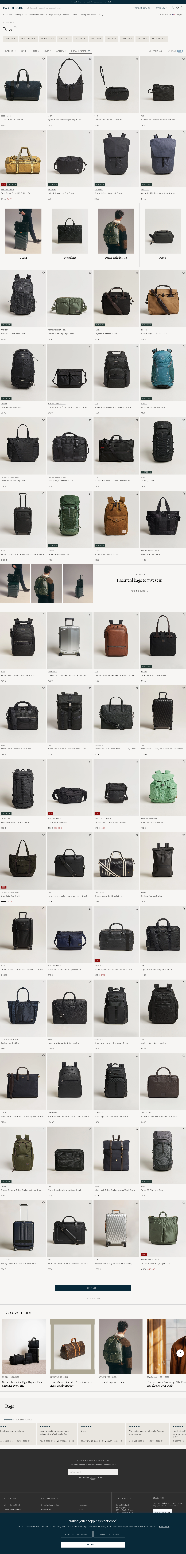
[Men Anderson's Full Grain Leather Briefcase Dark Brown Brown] (163, 1081)
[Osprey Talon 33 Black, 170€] (163, 452)
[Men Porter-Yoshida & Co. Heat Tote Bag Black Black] (163, 519)
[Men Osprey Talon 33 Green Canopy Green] (69, 519)
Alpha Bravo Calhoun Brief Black (16, 749)
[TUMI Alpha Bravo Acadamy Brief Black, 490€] (163, 941)
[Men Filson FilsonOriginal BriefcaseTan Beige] (163, 298)
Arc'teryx (52, 189)
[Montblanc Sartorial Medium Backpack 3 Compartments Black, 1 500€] (69, 1088)
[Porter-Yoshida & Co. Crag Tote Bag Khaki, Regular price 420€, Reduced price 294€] (23, 867)
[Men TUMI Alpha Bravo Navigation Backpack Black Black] (116, 372)
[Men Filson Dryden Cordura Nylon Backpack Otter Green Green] (23, 1155)
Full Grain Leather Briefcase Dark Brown (160, 1116)
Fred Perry (99, 892)
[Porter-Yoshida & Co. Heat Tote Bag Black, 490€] (163, 526)
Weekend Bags (159, 39)
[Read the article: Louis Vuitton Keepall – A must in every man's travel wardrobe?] (72, 1353)
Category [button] (11, 51)
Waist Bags (10, 39)
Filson (97, 330)
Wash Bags (64, 39)
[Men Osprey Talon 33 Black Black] (163, 446)
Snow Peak (5, 819)
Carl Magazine (164, 15)
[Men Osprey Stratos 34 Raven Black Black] (23, 372)
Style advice (162, 8)
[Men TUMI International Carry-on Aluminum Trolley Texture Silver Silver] (116, 1228)
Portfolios (80, 39)
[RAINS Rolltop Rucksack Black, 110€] (163, 867)
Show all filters (80, 51)
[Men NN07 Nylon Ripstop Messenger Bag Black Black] (69, 84)
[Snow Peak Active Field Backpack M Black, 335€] (23, 794)
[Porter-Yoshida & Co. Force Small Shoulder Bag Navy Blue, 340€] (69, 941)
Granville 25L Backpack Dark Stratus (158, 193)
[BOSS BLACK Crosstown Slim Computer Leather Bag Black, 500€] (116, 720)
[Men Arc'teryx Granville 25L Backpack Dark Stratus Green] (163, 158)
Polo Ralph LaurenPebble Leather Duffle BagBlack (113, 969)
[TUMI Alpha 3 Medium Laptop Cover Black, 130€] (69, 1162)
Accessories (8, 23)
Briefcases (96, 39)
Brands (66, 14)
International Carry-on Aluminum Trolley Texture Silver (113, 1263)
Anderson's (146, 1113)
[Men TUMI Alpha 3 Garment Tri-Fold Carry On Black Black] (116, 446)
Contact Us (46, 1509)
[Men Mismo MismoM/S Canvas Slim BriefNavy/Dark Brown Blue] (23, 1081)
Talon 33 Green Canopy (58, 554)
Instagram (83, 1505)
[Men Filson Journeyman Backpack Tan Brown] (116, 519)
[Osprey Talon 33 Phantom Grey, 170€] (163, 1162)
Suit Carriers (47, 39)
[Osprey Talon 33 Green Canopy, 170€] (69, 526)
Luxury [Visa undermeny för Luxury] (100, 14)
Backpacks (127, 39)
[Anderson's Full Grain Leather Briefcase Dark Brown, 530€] (163, 1088)
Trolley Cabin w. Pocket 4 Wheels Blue (18, 1263)
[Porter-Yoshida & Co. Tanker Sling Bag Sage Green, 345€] (69, 305)
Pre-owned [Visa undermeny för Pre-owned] (91, 14)
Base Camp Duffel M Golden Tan (16, 193)
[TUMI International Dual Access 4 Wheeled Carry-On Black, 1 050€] (23, 941)
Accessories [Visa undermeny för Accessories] (34, 14)
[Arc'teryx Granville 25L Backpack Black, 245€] (116, 165)
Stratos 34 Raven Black (11, 407)
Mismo (3, 1113)
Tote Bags (142, 39)
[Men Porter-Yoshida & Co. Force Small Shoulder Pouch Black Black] (116, 787)
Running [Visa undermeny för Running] (82, 14)
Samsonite (52, 671)
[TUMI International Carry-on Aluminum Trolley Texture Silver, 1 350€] (116, 1235)
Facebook (82, 1509)
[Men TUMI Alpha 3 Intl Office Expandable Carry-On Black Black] (23, 519)
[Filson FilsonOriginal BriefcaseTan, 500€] (163, 305)
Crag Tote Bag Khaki (10, 896)
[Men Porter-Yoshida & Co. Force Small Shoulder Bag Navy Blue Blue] (69, 934)
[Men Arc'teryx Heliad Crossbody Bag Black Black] (69, 158)
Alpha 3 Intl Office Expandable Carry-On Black (22, 554)
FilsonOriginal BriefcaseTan (154, 334)
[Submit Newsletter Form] (114, 1472)
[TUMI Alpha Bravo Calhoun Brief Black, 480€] (23, 720)
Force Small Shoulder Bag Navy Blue (64, 969)
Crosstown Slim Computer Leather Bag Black (115, 749)
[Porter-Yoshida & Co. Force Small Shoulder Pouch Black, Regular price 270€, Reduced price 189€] (116, 794)
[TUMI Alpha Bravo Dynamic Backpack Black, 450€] (23, 647)
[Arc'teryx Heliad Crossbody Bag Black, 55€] (69, 165)
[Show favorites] (177, 7)
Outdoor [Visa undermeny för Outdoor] (74, 14)
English (179, 15)
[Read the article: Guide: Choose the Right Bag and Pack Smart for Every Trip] (24, 1353)
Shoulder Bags (28, 39)
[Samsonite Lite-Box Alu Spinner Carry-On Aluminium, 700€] (69, 647)
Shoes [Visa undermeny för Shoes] (24, 14)
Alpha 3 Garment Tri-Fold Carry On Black (114, 481)
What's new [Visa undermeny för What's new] (7, 14)
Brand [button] (25, 51)
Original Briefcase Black (106, 334)
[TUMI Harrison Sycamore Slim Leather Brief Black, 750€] (69, 1235)
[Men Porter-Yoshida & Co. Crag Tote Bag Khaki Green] (23, 861)
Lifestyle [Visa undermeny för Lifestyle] (57, 14)
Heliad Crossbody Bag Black (61, 193)
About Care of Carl (12, 1505)
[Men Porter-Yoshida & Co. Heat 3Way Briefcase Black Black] (69, 446)
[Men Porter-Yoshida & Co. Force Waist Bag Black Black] (69, 787)
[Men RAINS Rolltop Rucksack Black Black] (163, 861)
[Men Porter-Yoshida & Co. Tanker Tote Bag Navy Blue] (23, 1008)
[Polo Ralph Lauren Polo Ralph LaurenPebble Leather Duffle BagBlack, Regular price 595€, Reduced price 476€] (116, 941)
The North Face (7, 189)
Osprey (4, 403)
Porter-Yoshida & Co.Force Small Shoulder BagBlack (67, 407)
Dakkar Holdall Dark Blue (13, 119)
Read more (164, 1526)
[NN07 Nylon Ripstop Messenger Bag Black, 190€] (69, 91)
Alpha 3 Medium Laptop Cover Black (64, 1190)
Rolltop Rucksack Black (152, 896)
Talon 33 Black (148, 481)
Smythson (52, 1039)
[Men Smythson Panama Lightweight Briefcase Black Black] (69, 1008)
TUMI (96, 116)
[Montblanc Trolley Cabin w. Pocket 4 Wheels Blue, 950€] (23, 1235)
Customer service (141, 8)
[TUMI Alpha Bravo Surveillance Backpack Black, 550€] (69, 720)
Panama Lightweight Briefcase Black (65, 1043)
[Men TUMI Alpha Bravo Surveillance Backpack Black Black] (69, 714)
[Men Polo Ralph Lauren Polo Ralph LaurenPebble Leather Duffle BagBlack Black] (116, 934)
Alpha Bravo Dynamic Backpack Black (18, 675)
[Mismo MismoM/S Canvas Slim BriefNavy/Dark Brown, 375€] (23, 1088)
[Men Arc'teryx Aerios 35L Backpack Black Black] (23, 298)
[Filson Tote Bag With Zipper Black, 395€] (163, 647)
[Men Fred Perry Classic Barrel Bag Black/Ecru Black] (116, 861)
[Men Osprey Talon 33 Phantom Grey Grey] (163, 1155)
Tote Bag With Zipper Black (153, 675)
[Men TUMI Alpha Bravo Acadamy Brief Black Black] (163, 934)
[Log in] (173, 8)
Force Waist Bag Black (58, 822)
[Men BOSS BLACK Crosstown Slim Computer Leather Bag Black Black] (116, 714)
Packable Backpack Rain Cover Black (158, 119)
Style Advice (139, 575)
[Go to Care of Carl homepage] (13, 8)
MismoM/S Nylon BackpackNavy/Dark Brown (115, 1190)
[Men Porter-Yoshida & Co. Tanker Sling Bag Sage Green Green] (69, 298)
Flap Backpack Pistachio (152, 822)
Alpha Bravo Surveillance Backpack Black (67, 749)
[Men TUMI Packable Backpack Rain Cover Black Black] (163, 84)
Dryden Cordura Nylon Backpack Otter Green (21, 1190)
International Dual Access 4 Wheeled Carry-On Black (22, 969)
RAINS (143, 892)
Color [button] (48, 51)
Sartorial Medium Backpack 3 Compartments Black (68, 1116)
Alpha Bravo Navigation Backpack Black (113, 407)
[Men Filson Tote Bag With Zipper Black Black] (163, 640)
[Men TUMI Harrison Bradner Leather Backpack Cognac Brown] (116, 640)
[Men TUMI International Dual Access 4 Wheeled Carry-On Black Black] (23, 934)
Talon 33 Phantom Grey (152, 1190)
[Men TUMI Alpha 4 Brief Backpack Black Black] (163, 1008)
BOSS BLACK (6, 116)
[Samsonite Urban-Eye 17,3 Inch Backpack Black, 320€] (116, 1015)
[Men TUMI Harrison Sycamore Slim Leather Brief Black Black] (69, 1228)
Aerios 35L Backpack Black (13, 334)
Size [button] (36, 51)
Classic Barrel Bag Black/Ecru (108, 896)
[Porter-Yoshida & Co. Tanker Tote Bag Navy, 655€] (23, 1015)
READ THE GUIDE (138, 591)
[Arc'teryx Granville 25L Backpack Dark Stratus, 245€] (163, 165)
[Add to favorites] (43, 59)
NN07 (50, 116)
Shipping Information (50, 1505)
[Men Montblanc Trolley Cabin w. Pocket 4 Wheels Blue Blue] (23, 1228)
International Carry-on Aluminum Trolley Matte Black (163, 749)
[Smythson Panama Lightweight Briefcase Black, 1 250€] (69, 1015)
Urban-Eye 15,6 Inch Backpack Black (111, 1116)
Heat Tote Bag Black (150, 554)
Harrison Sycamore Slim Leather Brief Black (68, 1263)
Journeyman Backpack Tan (107, 554)
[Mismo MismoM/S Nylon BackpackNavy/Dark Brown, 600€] (116, 1162)
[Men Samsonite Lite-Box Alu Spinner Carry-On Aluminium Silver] (69, 640)
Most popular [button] (156, 51)
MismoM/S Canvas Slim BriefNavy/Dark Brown (22, 1116)
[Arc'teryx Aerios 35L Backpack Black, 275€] (23, 305)
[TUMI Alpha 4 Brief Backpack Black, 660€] (163, 1015)
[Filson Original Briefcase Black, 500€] (116, 305)
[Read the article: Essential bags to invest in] (121, 1353)
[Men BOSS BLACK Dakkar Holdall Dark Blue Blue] (23, 84)
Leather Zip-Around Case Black (109, 119)
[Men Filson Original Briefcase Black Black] (116, 298)
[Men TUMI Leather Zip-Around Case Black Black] (116, 84)
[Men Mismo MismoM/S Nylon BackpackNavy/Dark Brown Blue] (116, 1155)
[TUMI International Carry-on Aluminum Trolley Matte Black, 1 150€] (163, 720)
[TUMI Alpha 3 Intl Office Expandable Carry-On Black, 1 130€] (23, 526)
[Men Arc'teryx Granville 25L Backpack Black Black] (116, 158)
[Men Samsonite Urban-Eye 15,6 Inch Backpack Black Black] (116, 1081)
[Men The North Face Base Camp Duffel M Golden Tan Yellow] (23, 158)
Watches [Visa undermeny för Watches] (43, 14)
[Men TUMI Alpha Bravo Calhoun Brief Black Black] (23, 714)
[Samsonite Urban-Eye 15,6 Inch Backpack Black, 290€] (116, 1088)
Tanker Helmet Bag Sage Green (155, 1263)
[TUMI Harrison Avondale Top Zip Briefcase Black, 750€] (69, 867)
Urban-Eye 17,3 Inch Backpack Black (111, 1043)
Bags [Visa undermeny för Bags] (51, 14)
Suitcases (111, 39)
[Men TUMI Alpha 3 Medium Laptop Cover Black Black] (69, 1155)
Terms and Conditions (13, 1509)
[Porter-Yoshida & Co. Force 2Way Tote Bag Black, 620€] (23, 452)
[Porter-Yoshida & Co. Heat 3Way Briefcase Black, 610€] (69, 452)
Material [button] (61, 51)
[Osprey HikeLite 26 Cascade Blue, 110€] (163, 379)
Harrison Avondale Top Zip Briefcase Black (67, 896)
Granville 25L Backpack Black (108, 193)
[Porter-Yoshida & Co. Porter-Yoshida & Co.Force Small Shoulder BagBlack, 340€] (69, 379)
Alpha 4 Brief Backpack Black (155, 1043)
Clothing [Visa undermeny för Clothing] (17, 14)
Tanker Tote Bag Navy (11, 1043)
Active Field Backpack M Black (15, 822)
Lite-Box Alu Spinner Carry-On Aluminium (67, 675)
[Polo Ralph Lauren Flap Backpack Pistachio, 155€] (163, 794)
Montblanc (52, 1113)
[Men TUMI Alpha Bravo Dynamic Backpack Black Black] (23, 640)
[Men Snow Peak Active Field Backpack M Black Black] (23, 787)
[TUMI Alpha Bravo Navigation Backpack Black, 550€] (116, 379)
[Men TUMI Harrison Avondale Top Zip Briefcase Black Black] (69, 861)
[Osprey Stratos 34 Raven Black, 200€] (23, 379)
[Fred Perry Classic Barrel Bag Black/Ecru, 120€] (116, 867)
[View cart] (182, 7)
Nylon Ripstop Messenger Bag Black (64, 119)
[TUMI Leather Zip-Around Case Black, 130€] (116, 91)
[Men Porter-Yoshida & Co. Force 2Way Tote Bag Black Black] (23, 446)
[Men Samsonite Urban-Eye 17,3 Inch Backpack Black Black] (116, 1008)
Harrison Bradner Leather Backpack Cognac (115, 675)
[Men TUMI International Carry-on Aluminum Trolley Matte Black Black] (163, 714)
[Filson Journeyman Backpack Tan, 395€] (116, 526)
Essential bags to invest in (139, 580)
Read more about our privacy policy (93, 1478)
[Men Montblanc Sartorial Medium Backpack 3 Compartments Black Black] (69, 1081)
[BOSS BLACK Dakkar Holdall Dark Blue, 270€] (23, 91)
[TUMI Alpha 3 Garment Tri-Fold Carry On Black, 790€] (116, 452)
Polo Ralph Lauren (149, 819)
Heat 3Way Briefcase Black (60, 481)
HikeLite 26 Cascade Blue (153, 407)
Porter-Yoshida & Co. (56, 330)
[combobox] (179, 15)
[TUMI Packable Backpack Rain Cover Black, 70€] (163, 91)
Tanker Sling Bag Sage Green (61, 334)
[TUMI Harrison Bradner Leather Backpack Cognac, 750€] (116, 647)
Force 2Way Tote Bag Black (13, 481)
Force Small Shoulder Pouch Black (110, 822)
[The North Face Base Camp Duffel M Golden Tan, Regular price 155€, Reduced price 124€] (23, 165)
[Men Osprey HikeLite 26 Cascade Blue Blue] (163, 372)
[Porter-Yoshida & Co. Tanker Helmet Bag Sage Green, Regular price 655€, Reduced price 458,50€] (163, 1235)
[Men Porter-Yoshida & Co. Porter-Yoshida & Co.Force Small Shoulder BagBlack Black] (69, 372)
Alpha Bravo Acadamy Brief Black (156, 969)
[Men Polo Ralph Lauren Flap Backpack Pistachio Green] (163, 787)
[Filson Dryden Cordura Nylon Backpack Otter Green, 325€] (23, 1162)
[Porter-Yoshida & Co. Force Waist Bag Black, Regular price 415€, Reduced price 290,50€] (69, 794)
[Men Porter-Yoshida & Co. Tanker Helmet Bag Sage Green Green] (163, 1228)
